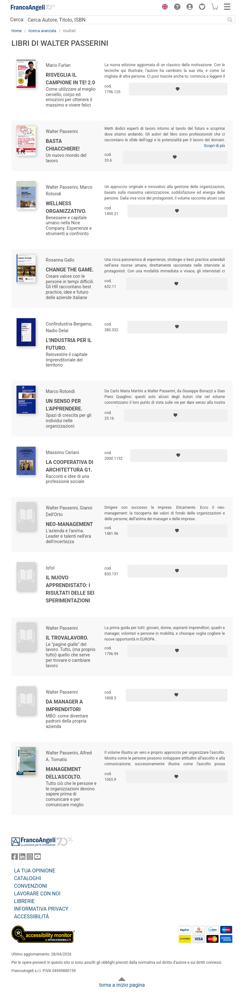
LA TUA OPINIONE (34, 871)
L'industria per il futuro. (69, 344)
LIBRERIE (24, 901)
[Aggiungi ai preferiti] (178, 89)
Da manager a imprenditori (64, 705)
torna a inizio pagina (122, 985)
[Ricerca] (230, 19)
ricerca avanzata (42, 31)
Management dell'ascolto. (63, 773)
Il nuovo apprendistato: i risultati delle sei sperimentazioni (70, 589)
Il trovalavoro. (67, 638)
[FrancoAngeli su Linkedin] (22, 858)
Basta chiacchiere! (63, 145)
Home (16, 31)
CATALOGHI (27, 878)
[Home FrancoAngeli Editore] (33, 7)
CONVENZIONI (30, 886)
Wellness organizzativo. (66, 207)
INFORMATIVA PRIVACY (41, 909)
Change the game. (70, 270)
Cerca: (17, 20)
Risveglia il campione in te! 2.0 (70, 79)
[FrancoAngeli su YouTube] (37, 858)
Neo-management (69, 524)
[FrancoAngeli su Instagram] (30, 858)
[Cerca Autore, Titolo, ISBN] (125, 19)
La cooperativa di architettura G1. (69, 466)
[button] (163, 8)
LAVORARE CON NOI (37, 894)
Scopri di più (214, 146)
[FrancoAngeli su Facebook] (14, 858)
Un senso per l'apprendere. (64, 405)
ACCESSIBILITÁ (31, 917)
